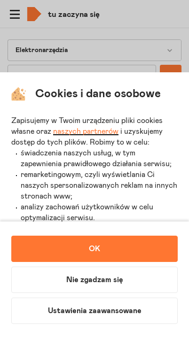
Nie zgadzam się (94, 280)
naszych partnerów (85, 131)
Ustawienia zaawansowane (95, 311)
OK (94, 249)
